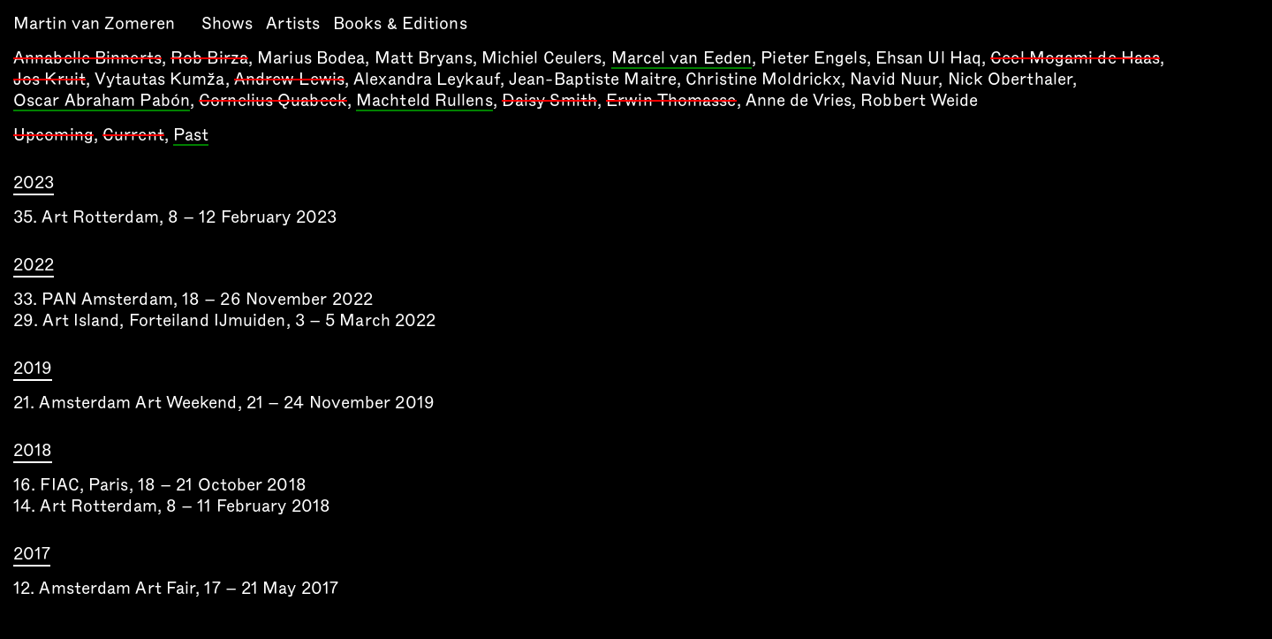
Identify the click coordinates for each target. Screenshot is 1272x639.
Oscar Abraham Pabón (101, 101)
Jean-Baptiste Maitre (593, 79)
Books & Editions (400, 23)
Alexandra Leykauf (426, 79)
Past (190, 136)
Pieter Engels (813, 58)
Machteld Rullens (424, 101)
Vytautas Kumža (159, 79)
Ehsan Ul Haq (928, 58)
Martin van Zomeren (94, 23)
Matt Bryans (424, 58)
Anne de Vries (799, 100)
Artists (293, 23)
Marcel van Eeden (682, 59)
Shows (227, 23)
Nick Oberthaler (1010, 79)
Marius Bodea (311, 58)
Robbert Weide (919, 100)
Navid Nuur (894, 79)
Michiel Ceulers (541, 58)
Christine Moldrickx (763, 79)
